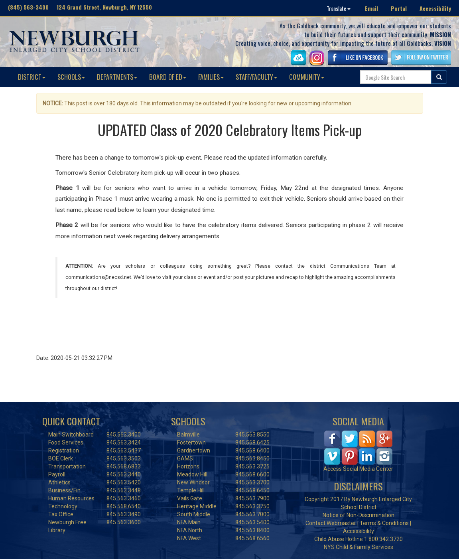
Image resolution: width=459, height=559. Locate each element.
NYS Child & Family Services (358, 547)
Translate (339, 8)
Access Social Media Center (358, 469)
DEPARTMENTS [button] (117, 77)
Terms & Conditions (384, 523)
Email (371, 8)
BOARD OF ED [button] (167, 77)
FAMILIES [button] (211, 77)
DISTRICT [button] (31, 77)
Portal (399, 8)
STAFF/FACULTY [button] (256, 77)
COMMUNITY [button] (306, 77)
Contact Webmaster (330, 523)
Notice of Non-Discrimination (358, 515)
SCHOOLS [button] (71, 77)
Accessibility (435, 8)
